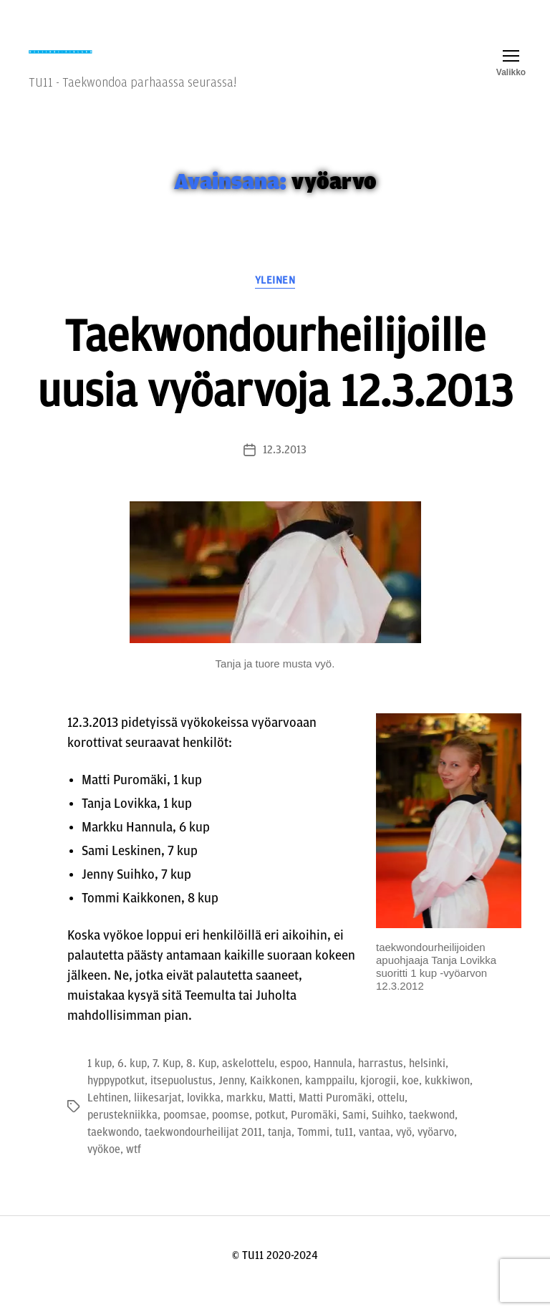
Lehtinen (107, 1115)
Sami (354, 1132)
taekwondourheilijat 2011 (203, 1149)
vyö (404, 1149)
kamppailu (329, 1098)
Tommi (313, 1149)
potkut (270, 1132)
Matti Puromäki (335, 1115)
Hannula (333, 1080)
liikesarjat (157, 1115)
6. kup (132, 1080)
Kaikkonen (274, 1098)
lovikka (204, 1115)
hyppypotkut (116, 1098)
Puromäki (314, 1132)
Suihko (387, 1132)
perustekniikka (122, 1132)
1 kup (99, 1080)
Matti (281, 1115)
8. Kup (201, 1080)
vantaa (374, 1149)
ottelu (391, 1115)
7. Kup (166, 1080)
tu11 (344, 1149)
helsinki (427, 1080)
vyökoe (103, 1166)
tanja (279, 1149)
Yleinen (275, 296)
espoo (294, 1080)
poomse (230, 1132)
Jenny (231, 1098)
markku (244, 1115)
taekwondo (113, 1149)
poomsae (184, 1132)
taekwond (432, 1132)
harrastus (380, 1080)
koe (410, 1098)
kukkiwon (447, 1098)
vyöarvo (436, 1149)
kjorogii (378, 1098)
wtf (133, 1166)
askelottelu (248, 1080)
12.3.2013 (285, 467)
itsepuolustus (181, 1098)
